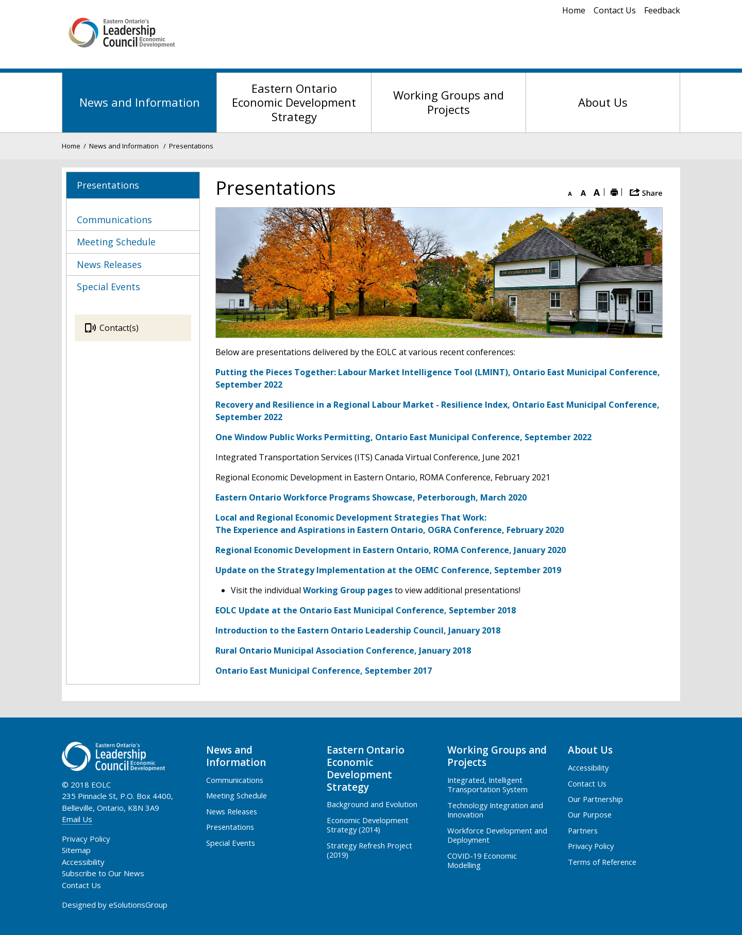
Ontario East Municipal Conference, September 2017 (323, 670)
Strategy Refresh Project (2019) (369, 850)
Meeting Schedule (236, 795)
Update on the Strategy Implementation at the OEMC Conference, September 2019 (388, 570)
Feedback (662, 10)
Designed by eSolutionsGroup (114, 904)
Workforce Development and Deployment (497, 835)
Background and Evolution (372, 804)
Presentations (230, 827)
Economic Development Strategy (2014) (368, 824)
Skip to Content (0, 0)
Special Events (230, 843)
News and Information (139, 102)
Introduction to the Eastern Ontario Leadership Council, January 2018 (357, 630)
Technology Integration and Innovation (495, 810)
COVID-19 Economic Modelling (482, 860)
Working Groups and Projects (448, 102)
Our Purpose (590, 814)
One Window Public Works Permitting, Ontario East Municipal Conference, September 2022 (403, 437)
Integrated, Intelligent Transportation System (487, 784)
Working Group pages (348, 590)
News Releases (231, 811)
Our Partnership (595, 799)
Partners (583, 830)
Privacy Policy (591, 846)
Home (573, 10)
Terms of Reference (602, 862)
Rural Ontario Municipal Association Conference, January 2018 (343, 650)
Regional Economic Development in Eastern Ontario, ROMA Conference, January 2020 (390, 550)
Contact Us (615, 10)
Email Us (77, 819)
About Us (603, 102)
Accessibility (588, 767)
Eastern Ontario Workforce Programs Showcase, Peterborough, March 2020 (371, 497)
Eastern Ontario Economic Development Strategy (294, 102)
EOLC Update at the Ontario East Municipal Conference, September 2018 (365, 610)
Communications (234, 780)
